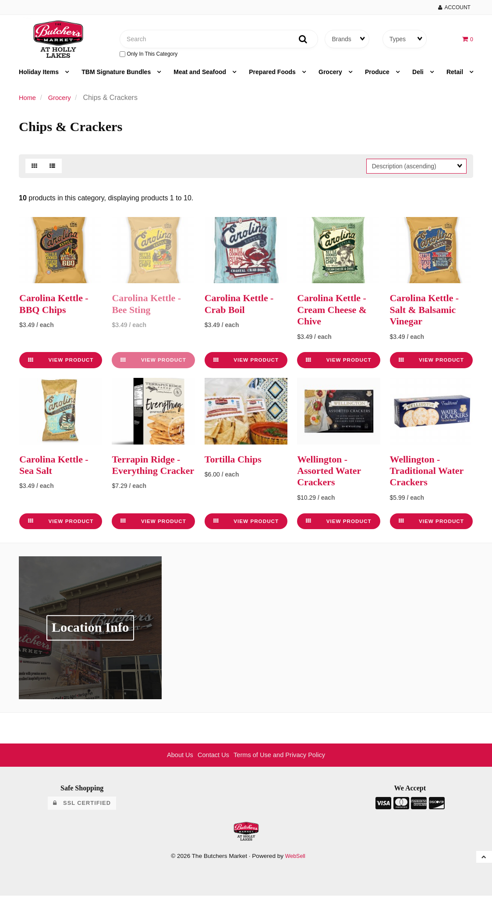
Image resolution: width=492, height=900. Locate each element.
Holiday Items (39, 76)
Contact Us (210, 759)
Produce (378, 76)
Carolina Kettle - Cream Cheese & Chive (335, 313)
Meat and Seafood (200, 76)
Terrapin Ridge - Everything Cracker (149, 474)
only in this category (148, 56)
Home (28, 102)
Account (454, 7)
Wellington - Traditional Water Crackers (430, 474)
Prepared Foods (273, 76)
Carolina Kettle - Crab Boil (242, 307)
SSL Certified (81, 807)
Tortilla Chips (236, 463)
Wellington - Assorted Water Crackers (332, 474)
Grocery (331, 76)
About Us (173, 759)
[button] (467, 40)
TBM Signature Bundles (116, 76)
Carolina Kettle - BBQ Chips (57, 307)
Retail (455, 76)
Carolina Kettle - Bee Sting (150, 307)
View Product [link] (60, 364)
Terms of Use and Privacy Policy (282, 759)
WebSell (295, 860)
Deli (418, 76)
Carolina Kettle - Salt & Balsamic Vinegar (428, 313)
